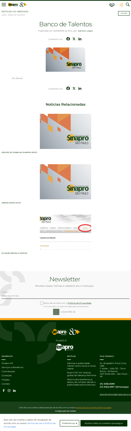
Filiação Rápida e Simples (14, 274)
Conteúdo (7, 375)
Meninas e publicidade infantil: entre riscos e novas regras (81, 365)
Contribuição (8, 371)
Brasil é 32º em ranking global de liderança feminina (81, 373)
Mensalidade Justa (11, 224)
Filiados (6, 379)
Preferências (68, 423)
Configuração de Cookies (65, 411)
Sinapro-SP (7, 362)
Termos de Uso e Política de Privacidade (93, 407)
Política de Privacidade (79, 313)
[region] (65, 422)
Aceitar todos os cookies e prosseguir (104, 423)
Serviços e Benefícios (12, 367)
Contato (6, 383)
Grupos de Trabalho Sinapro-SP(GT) (19, 173)
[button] (4, 4)
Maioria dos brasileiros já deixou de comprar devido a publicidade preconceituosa (81, 382)
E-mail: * (5, 302)
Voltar (124, 13)
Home (4, 15)
